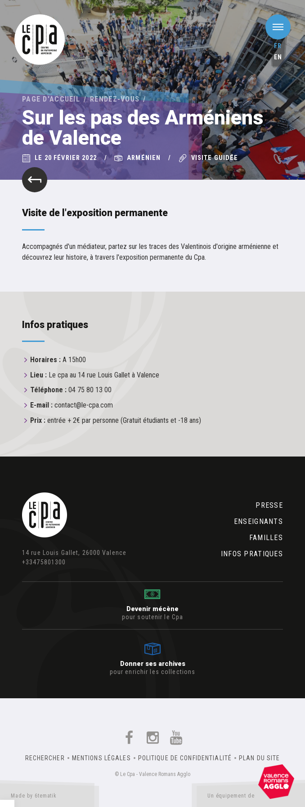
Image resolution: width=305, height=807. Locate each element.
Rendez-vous (114, 99)
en (278, 57)
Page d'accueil (51, 99)
